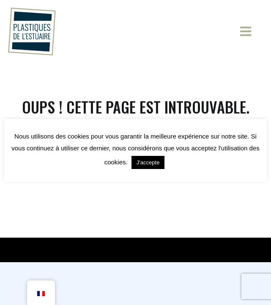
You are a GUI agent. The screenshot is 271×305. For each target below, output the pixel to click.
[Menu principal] (250, 31)
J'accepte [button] (148, 162)
